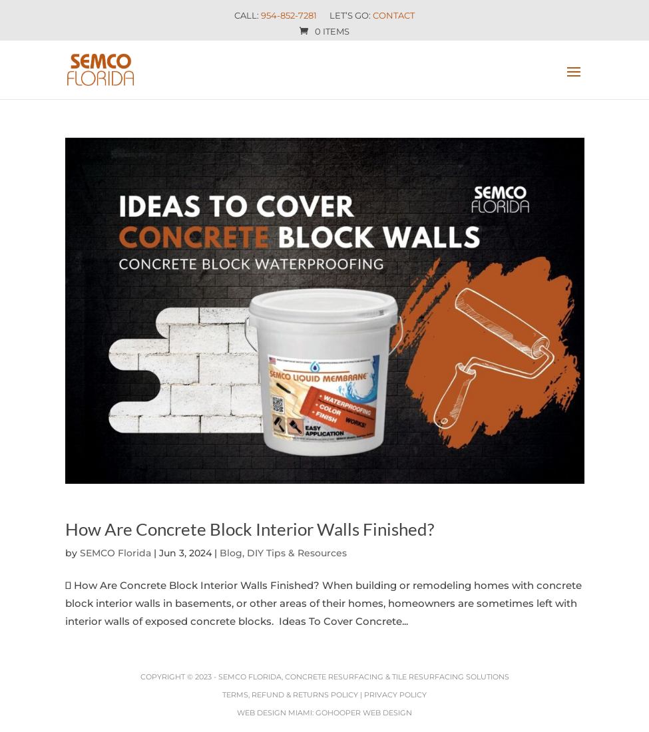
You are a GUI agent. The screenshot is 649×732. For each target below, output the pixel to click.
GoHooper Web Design (364, 712)
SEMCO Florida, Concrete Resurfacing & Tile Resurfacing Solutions (363, 676)
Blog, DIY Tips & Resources (283, 553)
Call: (275, 16)
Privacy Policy (395, 694)
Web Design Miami (274, 712)
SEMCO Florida (115, 553)
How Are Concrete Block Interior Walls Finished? (249, 529)
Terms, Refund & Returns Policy (290, 694)
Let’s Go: (372, 16)
